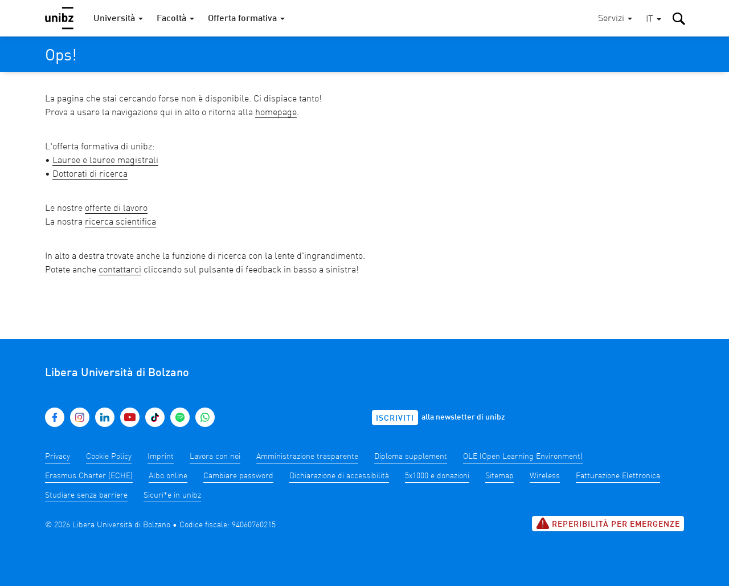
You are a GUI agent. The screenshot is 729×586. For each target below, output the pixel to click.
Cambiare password (238, 476)
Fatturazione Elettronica (618, 476)
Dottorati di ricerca (90, 174)
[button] (653, 20)
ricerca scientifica (120, 222)
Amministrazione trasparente (307, 457)
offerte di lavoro (116, 208)
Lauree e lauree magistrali (105, 160)
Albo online (168, 476)
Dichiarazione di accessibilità (339, 476)
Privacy (57, 457)
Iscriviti (395, 418)
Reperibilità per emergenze (608, 523)
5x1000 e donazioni (437, 476)
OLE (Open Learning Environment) (523, 457)
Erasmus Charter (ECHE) (89, 476)
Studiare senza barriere (86, 495)
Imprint (161, 457)
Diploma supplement (410, 457)
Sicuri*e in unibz (172, 495)
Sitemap (499, 476)
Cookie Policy (109, 457)
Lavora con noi (215, 457)
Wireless (545, 476)
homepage (276, 112)
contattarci (120, 270)
